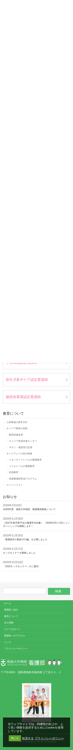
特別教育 (13, 472)
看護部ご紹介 (11, 609)
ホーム (7, 603)
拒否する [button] (28, 738)
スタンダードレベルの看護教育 (25, 459)
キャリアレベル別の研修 (19, 453)
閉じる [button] (15, 738)
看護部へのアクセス (14, 635)
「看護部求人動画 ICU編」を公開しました (25, 539)
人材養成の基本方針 (16, 422)
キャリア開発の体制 (16, 428)
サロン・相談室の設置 (20, 447)
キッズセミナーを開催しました (19, 552)
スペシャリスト (14, 485)
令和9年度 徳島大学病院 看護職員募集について (29, 509)
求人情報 (8, 622)
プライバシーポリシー (15, 648)
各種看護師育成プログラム (23, 478)
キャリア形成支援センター (23, 441)
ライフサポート (12, 629)
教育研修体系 (16, 434)
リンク (7, 642)
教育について (11, 616)
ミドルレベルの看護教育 (22, 466)
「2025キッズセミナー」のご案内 (21, 566)
